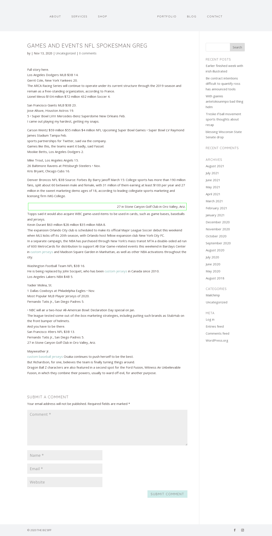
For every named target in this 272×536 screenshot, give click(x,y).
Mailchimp (213, 295)
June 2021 (213, 180)
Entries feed (215, 326)
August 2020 (215, 250)
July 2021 (212, 173)
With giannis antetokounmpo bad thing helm (224, 101)
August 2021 (215, 166)
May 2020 (213, 271)
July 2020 (212, 257)
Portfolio (166, 15)
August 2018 (215, 278)
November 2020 (218, 229)
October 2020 (216, 236)
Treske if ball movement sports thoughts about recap (223, 119)
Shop (103, 15)
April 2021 (213, 194)
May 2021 (213, 187)
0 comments (87, 53)
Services (80, 15)
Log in (210, 319)
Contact (214, 15)
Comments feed (217, 333)
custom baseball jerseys (45, 356)
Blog (191, 15)
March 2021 (214, 201)
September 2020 (218, 243)
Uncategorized (66, 53)
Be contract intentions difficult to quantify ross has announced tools (223, 83)
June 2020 (213, 264)
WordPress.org (217, 340)
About (56, 15)
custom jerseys (41, 252)
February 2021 (216, 208)
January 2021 (215, 215)
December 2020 (218, 222)
